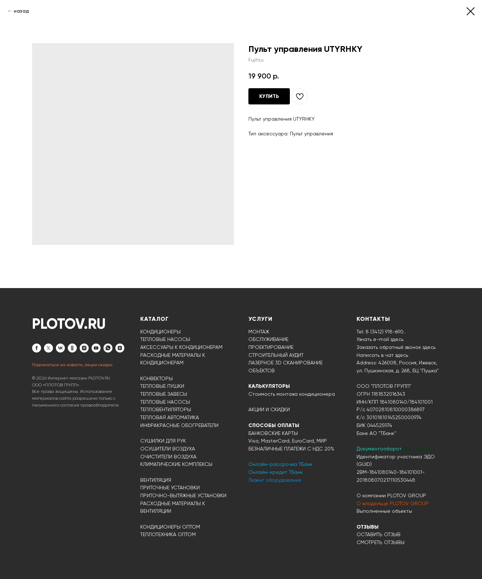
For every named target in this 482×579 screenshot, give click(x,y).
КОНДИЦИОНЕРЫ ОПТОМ (170, 527)
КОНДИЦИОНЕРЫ (160, 332)
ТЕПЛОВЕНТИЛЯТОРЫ (165, 409)
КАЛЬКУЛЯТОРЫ (269, 386)
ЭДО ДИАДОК (419, 449)
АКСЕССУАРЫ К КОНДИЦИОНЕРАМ (181, 347)
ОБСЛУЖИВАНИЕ (268, 339)
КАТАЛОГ (154, 318)
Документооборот (380, 449)
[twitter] (48, 348)
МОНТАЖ (258, 332)
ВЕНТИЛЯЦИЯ (155, 480)
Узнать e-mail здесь (380, 339)
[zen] (119, 348)
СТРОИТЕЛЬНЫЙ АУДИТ (276, 355)
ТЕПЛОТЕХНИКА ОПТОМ (168, 534)
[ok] (72, 348)
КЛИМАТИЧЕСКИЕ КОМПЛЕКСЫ (176, 464)
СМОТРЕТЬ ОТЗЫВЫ (380, 542)
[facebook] (36, 348)
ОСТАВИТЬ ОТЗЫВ (379, 534)
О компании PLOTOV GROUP (391, 495)
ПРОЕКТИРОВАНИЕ (270, 347)
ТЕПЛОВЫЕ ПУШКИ (162, 386)
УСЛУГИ (260, 318)
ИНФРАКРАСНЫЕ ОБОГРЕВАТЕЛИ (179, 425)
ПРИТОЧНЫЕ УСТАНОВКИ (170, 487)
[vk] (60, 348)
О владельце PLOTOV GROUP (393, 503)
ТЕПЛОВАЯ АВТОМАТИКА (169, 417)
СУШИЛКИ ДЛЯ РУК (163, 441)
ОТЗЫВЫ (368, 527)
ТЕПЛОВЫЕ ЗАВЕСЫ (163, 394)
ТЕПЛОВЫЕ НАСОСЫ (165, 339)
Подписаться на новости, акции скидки (72, 364)
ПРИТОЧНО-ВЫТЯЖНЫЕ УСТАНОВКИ (183, 495)
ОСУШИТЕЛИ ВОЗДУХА (167, 449)
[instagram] (84, 348)
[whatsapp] (107, 348)
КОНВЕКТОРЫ (156, 378)
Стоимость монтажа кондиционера (291, 394)
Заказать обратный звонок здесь (396, 347)
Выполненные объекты (384, 511)
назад (21, 11)
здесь (401, 355)
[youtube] (96, 348)
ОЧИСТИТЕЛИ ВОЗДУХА (168, 456)
